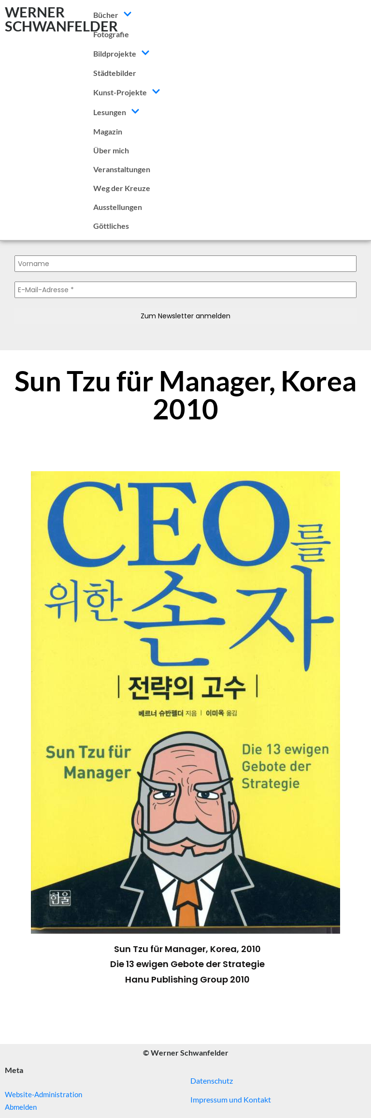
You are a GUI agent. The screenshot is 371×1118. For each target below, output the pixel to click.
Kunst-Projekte (126, 92)
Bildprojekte (121, 53)
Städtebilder (114, 72)
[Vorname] (185, 263)
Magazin (107, 131)
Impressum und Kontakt (230, 1099)
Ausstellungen (117, 206)
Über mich (111, 150)
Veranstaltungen (121, 169)
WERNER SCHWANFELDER (61, 18)
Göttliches (111, 225)
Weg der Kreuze (121, 188)
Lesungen (116, 112)
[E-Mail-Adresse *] (185, 290)
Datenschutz (211, 1080)
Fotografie (111, 34)
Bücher (112, 15)
